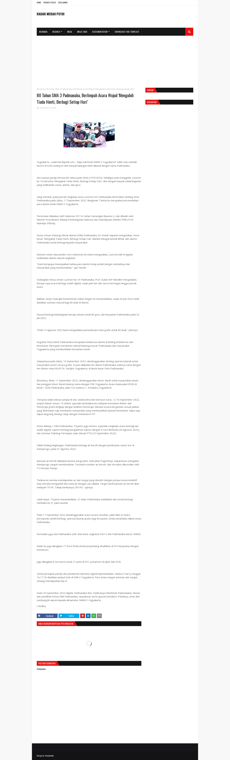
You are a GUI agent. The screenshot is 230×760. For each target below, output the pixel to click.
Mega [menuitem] (69, 31)
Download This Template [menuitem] (127, 31)
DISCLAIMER (63, 2)
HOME (39, 2)
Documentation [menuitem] (99, 31)
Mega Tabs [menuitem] (82, 31)
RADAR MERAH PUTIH (50, 14)
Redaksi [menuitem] (56, 31)
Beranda (41, 89)
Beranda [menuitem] (43, 31)
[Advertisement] (115, 59)
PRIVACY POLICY (49, 2)
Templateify (49, 755)
